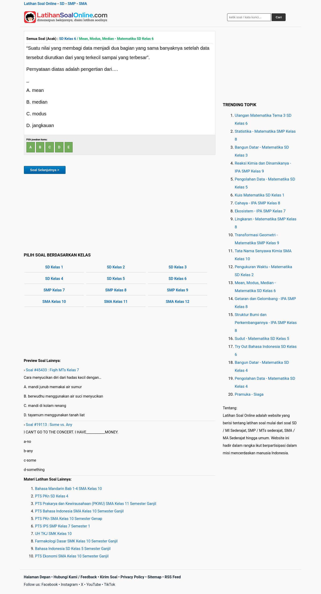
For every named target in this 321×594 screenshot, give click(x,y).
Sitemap (155, 577)
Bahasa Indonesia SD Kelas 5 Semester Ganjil (73, 548)
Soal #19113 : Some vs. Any (49, 424)
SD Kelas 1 (54, 267)
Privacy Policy (132, 577)
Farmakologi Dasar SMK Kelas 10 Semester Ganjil (76, 541)
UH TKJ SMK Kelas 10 (53, 533)
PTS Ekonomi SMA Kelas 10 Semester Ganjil (72, 556)
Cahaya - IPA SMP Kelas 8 (257, 203)
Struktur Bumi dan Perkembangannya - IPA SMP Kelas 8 (266, 322)
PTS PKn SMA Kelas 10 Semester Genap (68, 518)
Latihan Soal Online (40, 3)
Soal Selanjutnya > (44, 170)
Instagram (69, 584)
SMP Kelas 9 (177, 290)
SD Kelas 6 (67, 39)
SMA (83, 3)
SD (62, 3)
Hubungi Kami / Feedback (75, 577)
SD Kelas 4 (54, 278)
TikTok (109, 584)
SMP (72, 3)
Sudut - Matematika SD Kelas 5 (262, 338)
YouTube (93, 584)
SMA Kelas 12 (177, 301)
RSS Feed (173, 577)
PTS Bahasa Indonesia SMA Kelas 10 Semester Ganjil (79, 511)
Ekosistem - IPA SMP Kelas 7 (260, 211)
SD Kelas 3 (178, 267)
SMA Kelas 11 (116, 301)
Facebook (49, 584)
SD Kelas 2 (116, 267)
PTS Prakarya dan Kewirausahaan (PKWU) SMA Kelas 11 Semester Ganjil (95, 503)
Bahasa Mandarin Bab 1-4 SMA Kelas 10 (68, 488)
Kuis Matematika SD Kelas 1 (259, 195)
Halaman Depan (37, 577)
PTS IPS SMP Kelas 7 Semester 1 (62, 526)
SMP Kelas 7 (54, 290)
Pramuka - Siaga (249, 394)
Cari (279, 17)
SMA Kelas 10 (54, 301)
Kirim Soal (108, 577)
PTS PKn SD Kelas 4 (51, 496)
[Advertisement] (120, 212)
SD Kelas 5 (116, 278)
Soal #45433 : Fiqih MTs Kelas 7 (52, 370)
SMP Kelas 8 (116, 290)
